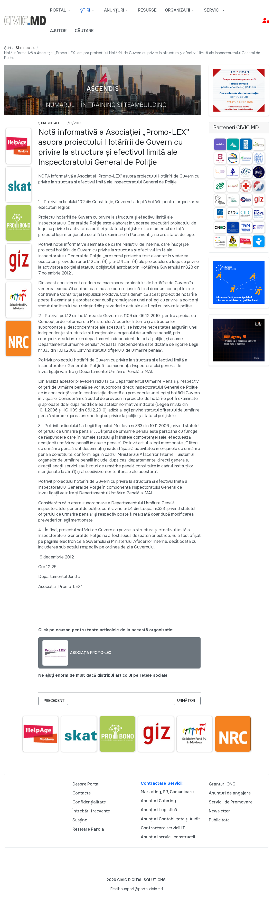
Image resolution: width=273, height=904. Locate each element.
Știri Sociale (49, 123)
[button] (61, 10)
